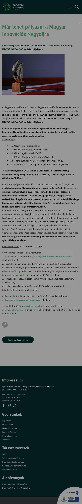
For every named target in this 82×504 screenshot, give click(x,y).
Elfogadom (22, 261)
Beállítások (42, 261)
